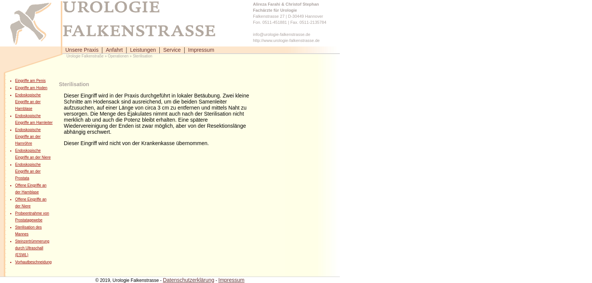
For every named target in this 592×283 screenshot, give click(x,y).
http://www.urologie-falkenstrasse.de (286, 40)
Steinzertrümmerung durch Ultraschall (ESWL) (32, 248)
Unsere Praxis (82, 50)
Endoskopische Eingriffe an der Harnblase (28, 102)
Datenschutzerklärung (188, 280)
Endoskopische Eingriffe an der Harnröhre (28, 136)
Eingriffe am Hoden (31, 88)
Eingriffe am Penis (30, 81)
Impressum (201, 50)
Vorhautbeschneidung (33, 262)
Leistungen (143, 50)
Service (172, 50)
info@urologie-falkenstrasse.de (281, 34)
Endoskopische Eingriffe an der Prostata (28, 171)
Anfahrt (114, 50)
